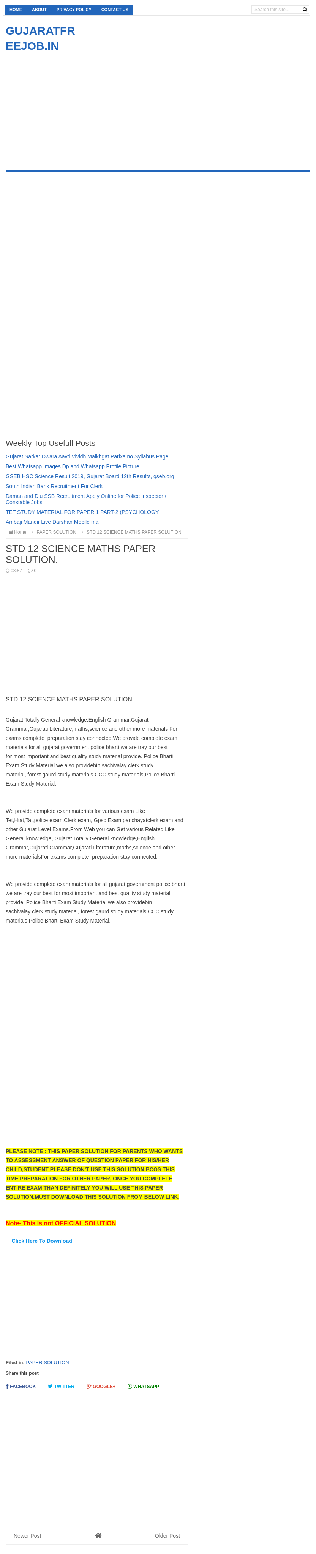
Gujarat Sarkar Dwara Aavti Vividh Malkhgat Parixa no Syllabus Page (87, 456)
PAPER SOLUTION (47, 1362)
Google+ (101, 1386)
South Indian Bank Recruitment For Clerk (54, 486)
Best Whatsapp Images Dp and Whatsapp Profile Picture (72, 466)
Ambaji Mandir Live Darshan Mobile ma (52, 522)
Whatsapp (143, 1386)
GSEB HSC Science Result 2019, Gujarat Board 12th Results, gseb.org (90, 476)
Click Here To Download (42, 1241)
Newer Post (27, 1536)
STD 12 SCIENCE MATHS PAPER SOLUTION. (131, 532)
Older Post (167, 1536)
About (39, 9)
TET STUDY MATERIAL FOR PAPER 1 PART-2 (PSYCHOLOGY (82, 512)
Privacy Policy (74, 9)
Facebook (21, 1386)
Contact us (114, 9)
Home (15, 9)
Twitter (61, 1386)
